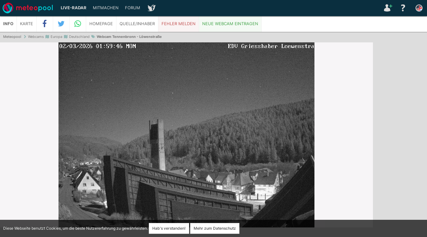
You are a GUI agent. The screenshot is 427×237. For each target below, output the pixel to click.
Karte (26, 23)
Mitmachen (106, 7)
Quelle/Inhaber (137, 23)
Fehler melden (179, 23)
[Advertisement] (400, 140)
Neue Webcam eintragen (230, 23)
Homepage (101, 23)
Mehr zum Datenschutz (215, 228)
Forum (132, 7)
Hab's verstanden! (169, 228)
